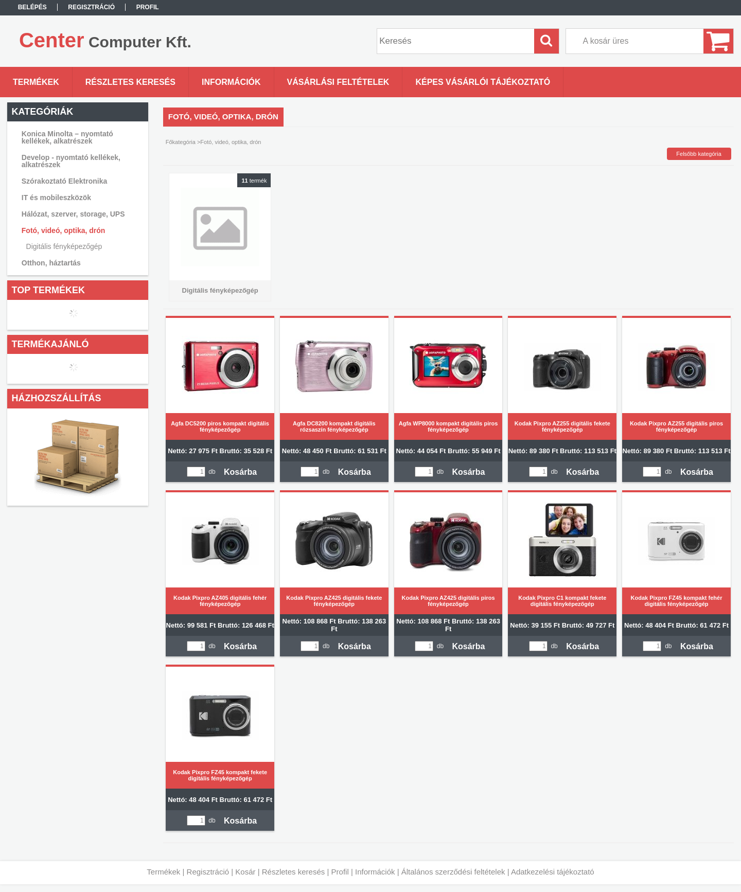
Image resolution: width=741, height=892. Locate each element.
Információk (375, 871)
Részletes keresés (293, 871)
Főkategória (181, 142)
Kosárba (240, 472)
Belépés (32, 7)
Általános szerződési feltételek (453, 871)
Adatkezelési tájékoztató (552, 871)
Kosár (245, 871)
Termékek (163, 871)
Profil (340, 871)
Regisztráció (208, 871)
